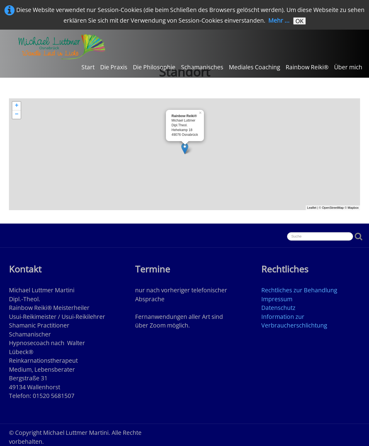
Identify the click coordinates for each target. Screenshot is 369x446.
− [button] (16, 114)
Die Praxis (113, 67)
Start (88, 67)
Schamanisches (202, 67)
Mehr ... (279, 20)
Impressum (276, 299)
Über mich (348, 67)
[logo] (61, 46)
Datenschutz (278, 308)
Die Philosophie (154, 67)
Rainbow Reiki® (307, 67)
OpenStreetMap (333, 207)
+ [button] (16, 106)
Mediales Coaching (254, 67)
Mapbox (353, 207)
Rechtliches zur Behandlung (299, 290)
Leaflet (311, 207)
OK (299, 21)
